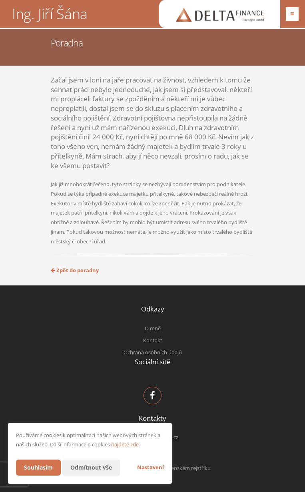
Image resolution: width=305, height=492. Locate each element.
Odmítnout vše (91, 467)
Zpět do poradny (75, 270)
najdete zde (125, 444)
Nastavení (150, 467)
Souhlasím (38, 467)
